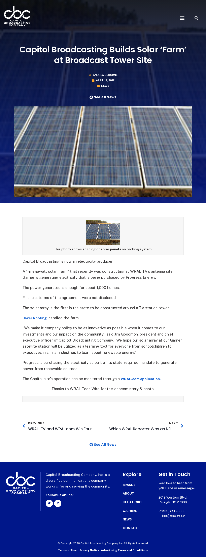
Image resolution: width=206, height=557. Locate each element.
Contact (131, 528)
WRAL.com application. (142, 378)
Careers (130, 511)
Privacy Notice (89, 550)
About (128, 494)
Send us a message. (181, 488)
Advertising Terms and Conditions (124, 550)
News (105, 85)
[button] (182, 18)
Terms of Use (67, 550)
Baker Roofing (36, 318)
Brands (129, 485)
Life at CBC (132, 502)
